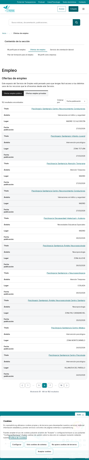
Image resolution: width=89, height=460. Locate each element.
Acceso (61, 9)
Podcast (41, 2)
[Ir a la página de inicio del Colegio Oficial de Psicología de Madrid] (8, 9)
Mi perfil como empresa (47, 55)
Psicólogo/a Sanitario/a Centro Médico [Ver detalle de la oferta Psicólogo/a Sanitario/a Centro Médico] (68, 328)
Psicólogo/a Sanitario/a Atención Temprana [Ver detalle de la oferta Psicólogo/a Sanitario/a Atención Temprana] (66, 163)
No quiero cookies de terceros (64, 445)
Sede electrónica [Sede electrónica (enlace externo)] (69, 2)
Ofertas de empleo (37, 50)
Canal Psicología (53, 2)
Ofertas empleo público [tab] (13, 93)
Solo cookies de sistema (36, 445)
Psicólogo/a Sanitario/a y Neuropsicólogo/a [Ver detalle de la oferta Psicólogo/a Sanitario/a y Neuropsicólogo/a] (66, 273)
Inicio (4, 33)
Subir (81, 415)
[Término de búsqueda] (41, 22)
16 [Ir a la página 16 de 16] (61, 385)
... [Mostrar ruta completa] (9, 33)
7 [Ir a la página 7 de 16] (50, 385)
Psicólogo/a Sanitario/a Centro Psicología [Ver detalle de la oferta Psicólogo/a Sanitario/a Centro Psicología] (67, 355)
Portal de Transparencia (26, 2)
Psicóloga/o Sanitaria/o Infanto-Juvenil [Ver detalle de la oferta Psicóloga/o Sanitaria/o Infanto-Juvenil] (68, 136)
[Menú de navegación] (83, 9)
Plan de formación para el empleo (20, 55)
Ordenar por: (60, 101)
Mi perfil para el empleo (16, 50)
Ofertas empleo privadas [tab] (36, 93)
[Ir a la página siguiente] (66, 385)
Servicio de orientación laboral (62, 50)
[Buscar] (76, 22)
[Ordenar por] (76, 101)
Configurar (16, 445)
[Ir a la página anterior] (22, 385)
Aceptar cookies (44, 452)
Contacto (82, 2)
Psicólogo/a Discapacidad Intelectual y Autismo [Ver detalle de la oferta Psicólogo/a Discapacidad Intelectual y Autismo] (64, 218)
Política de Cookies (18, 437)
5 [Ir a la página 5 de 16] (38, 385)
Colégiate (73, 9)
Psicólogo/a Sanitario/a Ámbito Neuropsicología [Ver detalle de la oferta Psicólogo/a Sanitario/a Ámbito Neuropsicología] (64, 246)
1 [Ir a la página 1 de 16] (27, 385)
